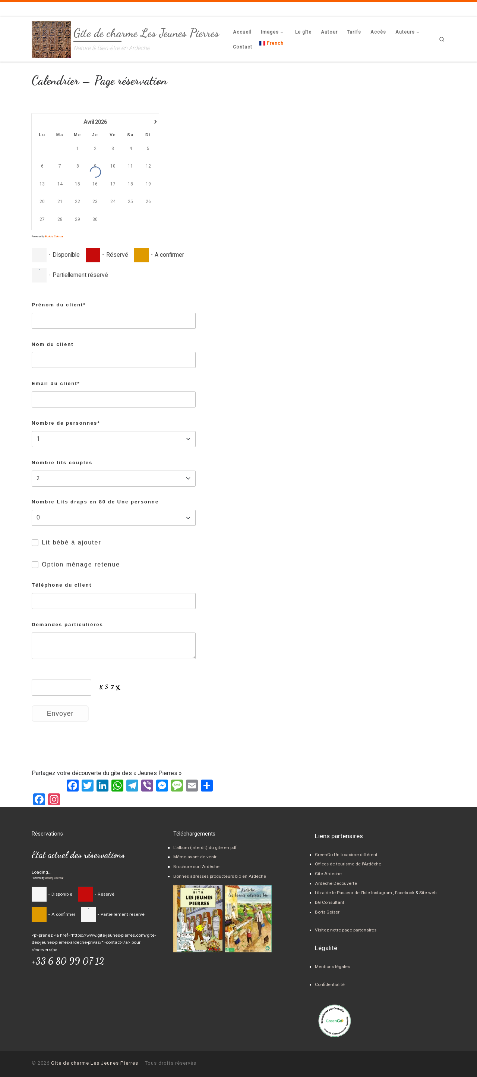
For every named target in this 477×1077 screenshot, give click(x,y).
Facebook (404, 892)
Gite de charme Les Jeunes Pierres (94, 1063)
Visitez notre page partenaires (345, 930)
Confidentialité (330, 984)
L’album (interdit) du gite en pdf (205, 847)
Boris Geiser (327, 912)
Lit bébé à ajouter (71, 542)
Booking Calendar (54, 236)
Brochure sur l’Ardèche (196, 866)
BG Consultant (329, 902)
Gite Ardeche (328, 873)
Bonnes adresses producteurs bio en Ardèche (219, 876)
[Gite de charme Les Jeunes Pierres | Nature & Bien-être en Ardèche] (51, 38)
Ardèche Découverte (336, 883)
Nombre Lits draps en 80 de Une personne (95, 502)
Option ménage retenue (81, 564)
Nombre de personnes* (66, 423)
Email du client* (56, 383)
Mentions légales (332, 966)
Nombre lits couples (62, 462)
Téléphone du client (62, 585)
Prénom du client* (59, 305)
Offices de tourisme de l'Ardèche (348, 864)
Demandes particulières (67, 624)
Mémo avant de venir (195, 856)
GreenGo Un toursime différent (346, 854)
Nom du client (53, 344)
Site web (427, 892)
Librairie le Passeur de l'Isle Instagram (353, 892)
